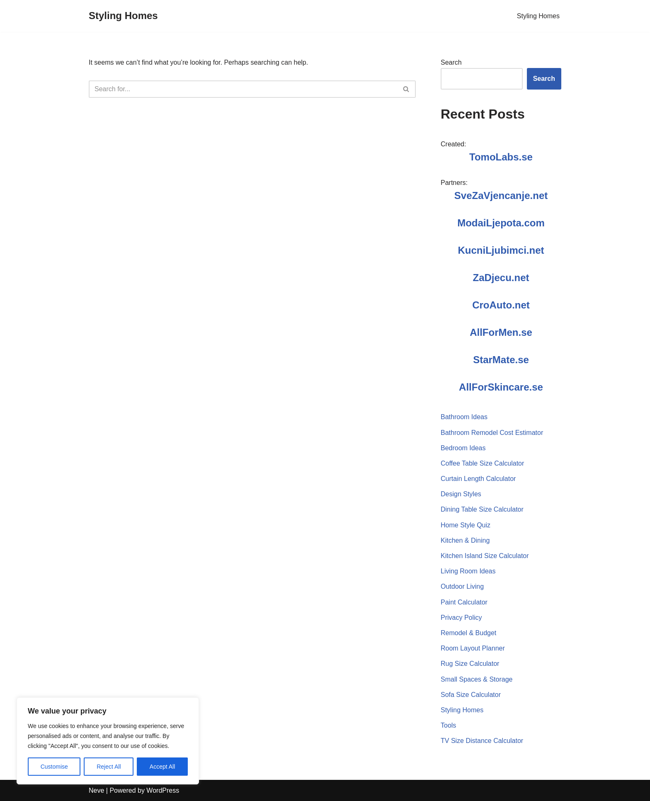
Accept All (162, 766)
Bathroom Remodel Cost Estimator (492, 432)
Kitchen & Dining (465, 540)
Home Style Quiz (465, 525)
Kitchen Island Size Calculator (485, 555)
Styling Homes (538, 15)
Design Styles (461, 494)
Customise (54, 766)
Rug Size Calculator (470, 663)
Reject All (109, 766)
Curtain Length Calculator (478, 478)
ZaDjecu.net (501, 277)
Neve (96, 790)
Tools (448, 725)
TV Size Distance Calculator (482, 740)
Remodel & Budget (468, 632)
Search (451, 62)
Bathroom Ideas (464, 416)
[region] (108, 740)
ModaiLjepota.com (501, 222)
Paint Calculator (464, 602)
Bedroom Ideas (463, 447)
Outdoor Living (462, 586)
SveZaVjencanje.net (501, 195)
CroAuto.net (501, 305)
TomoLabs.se (501, 157)
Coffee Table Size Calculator (482, 463)
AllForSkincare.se (501, 387)
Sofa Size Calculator (471, 694)
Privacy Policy (461, 617)
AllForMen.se (501, 332)
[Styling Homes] (123, 15)
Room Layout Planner (473, 648)
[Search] (243, 89)
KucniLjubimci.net (501, 250)
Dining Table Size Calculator (482, 509)
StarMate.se (501, 359)
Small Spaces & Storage (476, 679)
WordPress (162, 790)
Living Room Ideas (468, 571)
